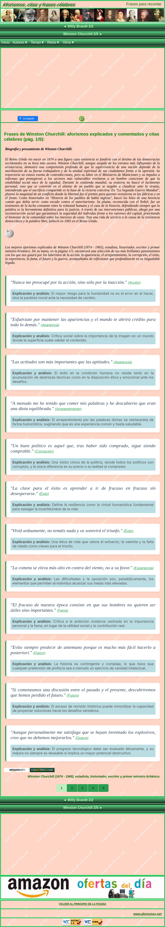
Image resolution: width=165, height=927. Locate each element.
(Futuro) (39, 653)
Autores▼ (20, 42)
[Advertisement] (82, 78)
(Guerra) (81, 738)
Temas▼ (37, 42)
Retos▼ (53, 42)
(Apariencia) (50, 325)
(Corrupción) (44, 451)
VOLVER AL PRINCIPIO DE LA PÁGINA (82, 904)
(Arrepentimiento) (68, 409)
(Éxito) (44, 494)
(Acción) (134, 282)
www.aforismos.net (147, 914)
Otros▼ (69, 42)
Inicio (5, 42)
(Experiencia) (143, 568)
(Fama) (62, 610)
